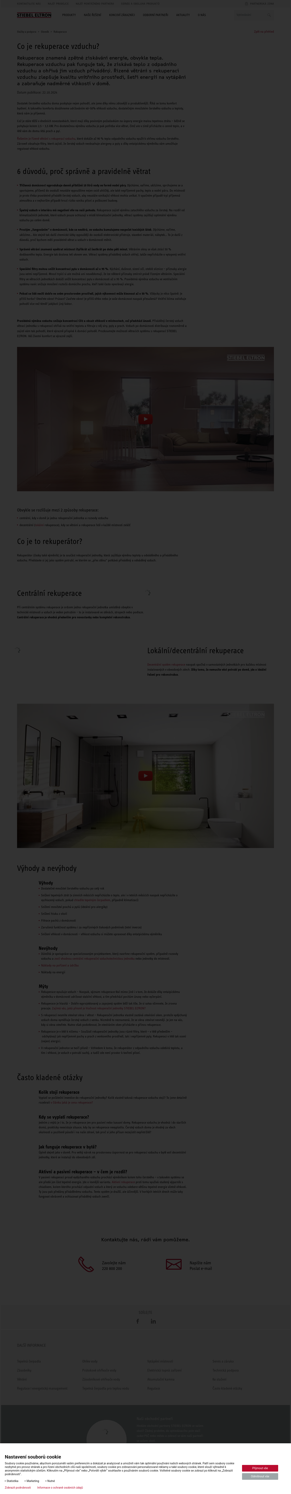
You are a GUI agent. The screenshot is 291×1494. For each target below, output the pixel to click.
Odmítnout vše (260, 1476)
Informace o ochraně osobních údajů (60, 1487)
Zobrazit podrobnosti (18, 1487)
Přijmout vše (260, 1468)
